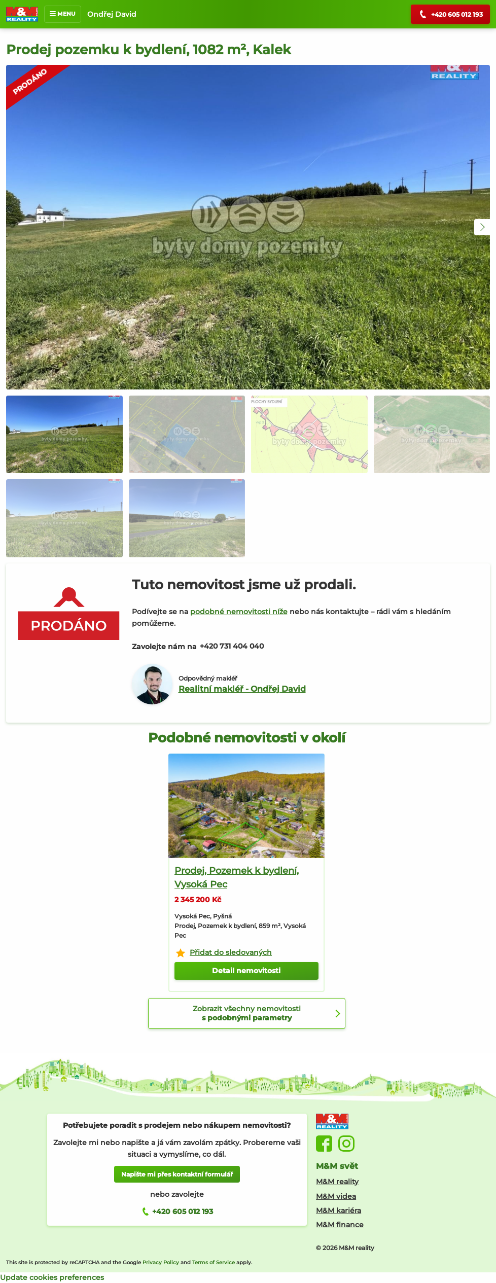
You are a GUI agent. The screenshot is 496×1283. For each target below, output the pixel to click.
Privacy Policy (161, 1262)
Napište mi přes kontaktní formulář (177, 1174)
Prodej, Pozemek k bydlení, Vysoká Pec (236, 877)
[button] (482, 227)
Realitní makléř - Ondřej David (242, 689)
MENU (63, 13)
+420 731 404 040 (232, 646)
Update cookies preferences (52, 1277)
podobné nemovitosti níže (239, 611)
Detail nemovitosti (246, 970)
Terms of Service (213, 1262)
